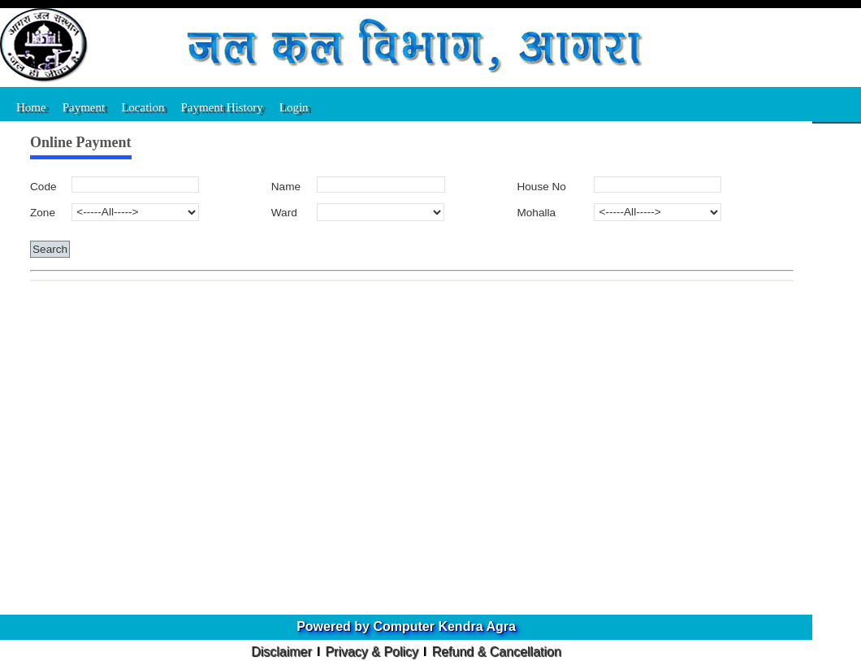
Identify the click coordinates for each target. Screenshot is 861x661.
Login (294, 107)
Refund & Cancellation (496, 652)
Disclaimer (281, 652)
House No (541, 186)
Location (142, 107)
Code (43, 186)
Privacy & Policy (371, 652)
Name (286, 186)
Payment (84, 107)
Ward (284, 213)
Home (31, 107)
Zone (42, 213)
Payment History (222, 107)
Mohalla (536, 213)
